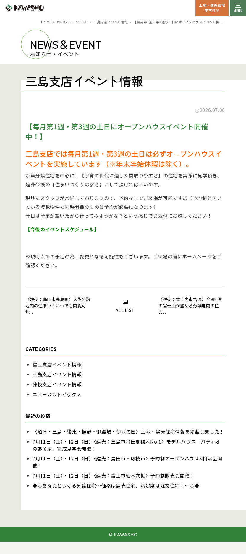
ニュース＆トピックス (57, 394)
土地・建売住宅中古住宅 (212, 8)
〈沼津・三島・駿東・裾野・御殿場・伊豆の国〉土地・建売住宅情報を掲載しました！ (128, 431)
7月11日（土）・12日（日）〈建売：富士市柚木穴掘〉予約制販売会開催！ (114, 475)
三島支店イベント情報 (110, 21)
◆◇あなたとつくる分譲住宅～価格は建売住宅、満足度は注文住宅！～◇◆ (116, 485)
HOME (46, 21)
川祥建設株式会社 (37, 8)
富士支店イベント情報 (57, 364)
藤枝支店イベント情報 (57, 384)
